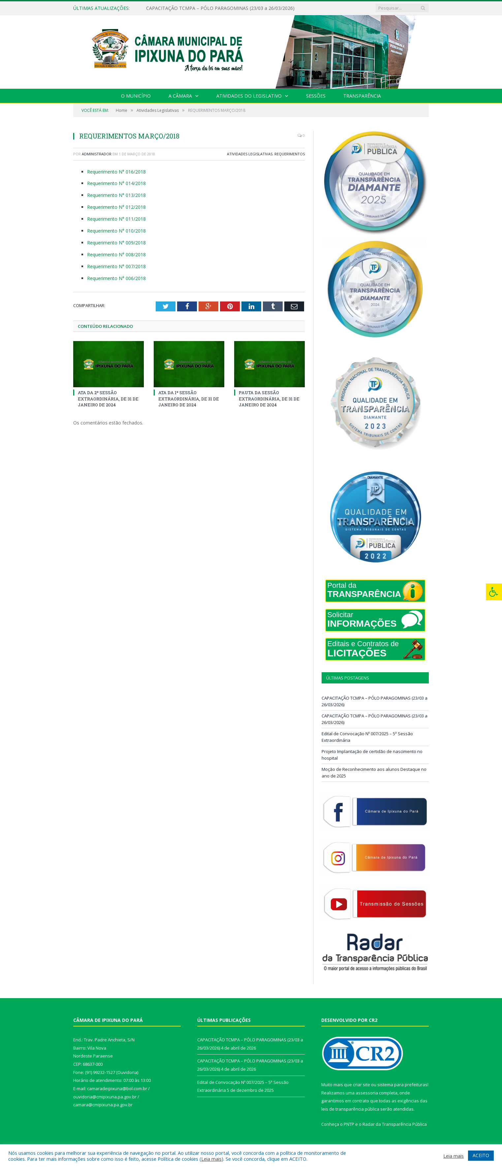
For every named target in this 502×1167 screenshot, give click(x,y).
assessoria (367, 1093)
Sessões (316, 96)
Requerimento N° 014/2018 (116, 183)
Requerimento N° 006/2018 (116, 278)
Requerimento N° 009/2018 (116, 242)
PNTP (349, 1124)
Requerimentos (289, 153)
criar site (361, 1085)
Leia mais (211, 1158)
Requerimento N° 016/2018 (116, 172)
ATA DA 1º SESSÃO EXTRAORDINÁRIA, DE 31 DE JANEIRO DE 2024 (188, 398)
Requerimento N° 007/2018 (116, 266)
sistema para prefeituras (402, 1085)
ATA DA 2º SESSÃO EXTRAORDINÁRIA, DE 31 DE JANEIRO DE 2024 (108, 398)
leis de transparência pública (350, 1109)
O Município (136, 96)
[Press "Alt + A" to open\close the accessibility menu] (494, 592)
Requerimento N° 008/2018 (116, 254)
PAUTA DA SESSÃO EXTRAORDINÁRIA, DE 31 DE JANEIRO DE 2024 (269, 398)
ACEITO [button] (481, 1155)
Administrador (96, 153)
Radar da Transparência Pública (394, 1124)
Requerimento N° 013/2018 (116, 195)
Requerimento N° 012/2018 (116, 207)
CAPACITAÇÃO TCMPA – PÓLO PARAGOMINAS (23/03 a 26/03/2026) (220, 8)
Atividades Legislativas (249, 153)
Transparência (362, 96)
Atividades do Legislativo (249, 96)
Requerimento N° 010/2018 (116, 231)
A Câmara (180, 96)
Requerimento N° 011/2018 (116, 219)
